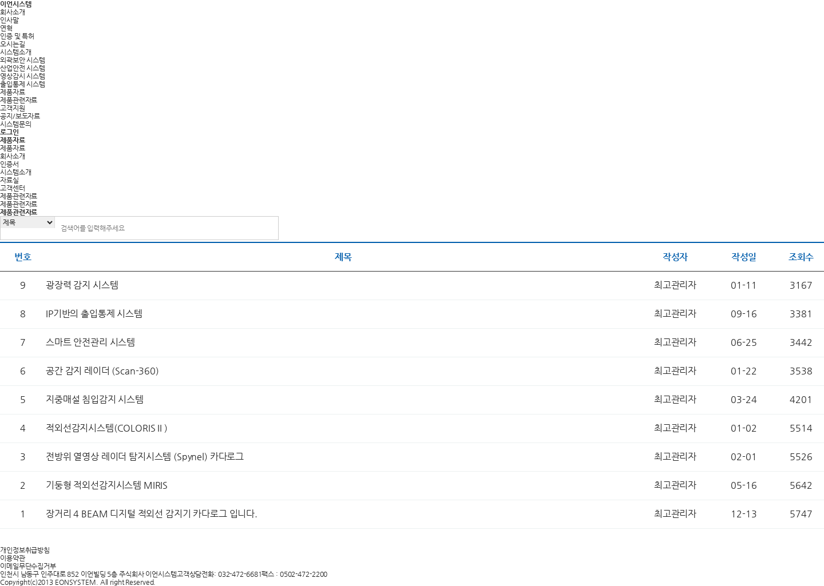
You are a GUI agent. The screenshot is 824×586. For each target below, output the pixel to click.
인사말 (9, 20)
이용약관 (12, 558)
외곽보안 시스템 (22, 60)
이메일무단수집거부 (28, 566)
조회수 (801, 257)
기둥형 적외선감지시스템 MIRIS (107, 485)
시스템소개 (15, 52)
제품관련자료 (18, 100)
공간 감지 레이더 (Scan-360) (102, 370)
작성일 (744, 257)
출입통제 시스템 (22, 84)
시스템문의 (15, 124)
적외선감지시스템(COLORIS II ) (107, 427)
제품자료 (12, 92)
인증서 (9, 164)
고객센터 (12, 188)
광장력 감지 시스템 (82, 285)
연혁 (6, 28)
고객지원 (12, 108)
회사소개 (12, 12)
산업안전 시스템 (22, 68)
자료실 (9, 180)
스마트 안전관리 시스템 (90, 342)
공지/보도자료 (20, 116)
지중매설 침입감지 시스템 (95, 399)
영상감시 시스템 (22, 76)
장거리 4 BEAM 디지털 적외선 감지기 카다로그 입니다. (152, 513)
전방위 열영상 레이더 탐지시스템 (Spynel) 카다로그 (145, 456)
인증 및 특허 (17, 36)
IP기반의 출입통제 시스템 (94, 313)
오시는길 (12, 44)
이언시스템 (15, 4)
